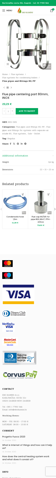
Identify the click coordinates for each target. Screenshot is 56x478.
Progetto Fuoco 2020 (13, 436)
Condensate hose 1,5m (15, 218)
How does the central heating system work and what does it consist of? (25, 458)
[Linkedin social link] (21, 144)
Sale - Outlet (34, 133)
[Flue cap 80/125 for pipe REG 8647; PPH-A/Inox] (41, 202)
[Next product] (11, 87)
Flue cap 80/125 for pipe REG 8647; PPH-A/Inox (40, 219)
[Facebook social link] (10, 144)
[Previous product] (4, 87)
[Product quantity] (8, 111)
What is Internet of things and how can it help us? (27, 447)
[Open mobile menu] (7, 10)
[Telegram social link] (25, 144)
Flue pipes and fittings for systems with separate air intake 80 (26, 130)
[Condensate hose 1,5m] (15, 202)
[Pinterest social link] (18, 144)
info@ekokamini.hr (18, 409)
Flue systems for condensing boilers (19, 77)
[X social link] (14, 144)
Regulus (11, 138)
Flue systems (17, 74)
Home (5, 74)
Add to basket (27, 111)
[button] (23, 194)
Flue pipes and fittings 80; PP (19, 81)
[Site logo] (28, 10)
